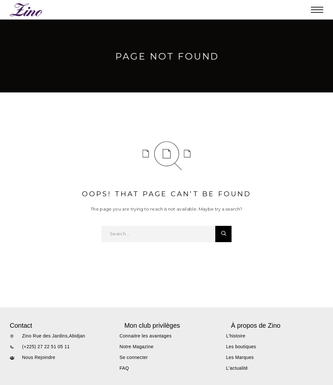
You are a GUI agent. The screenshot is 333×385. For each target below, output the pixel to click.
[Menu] (317, 10)
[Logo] (26, 9)
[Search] (223, 234)
